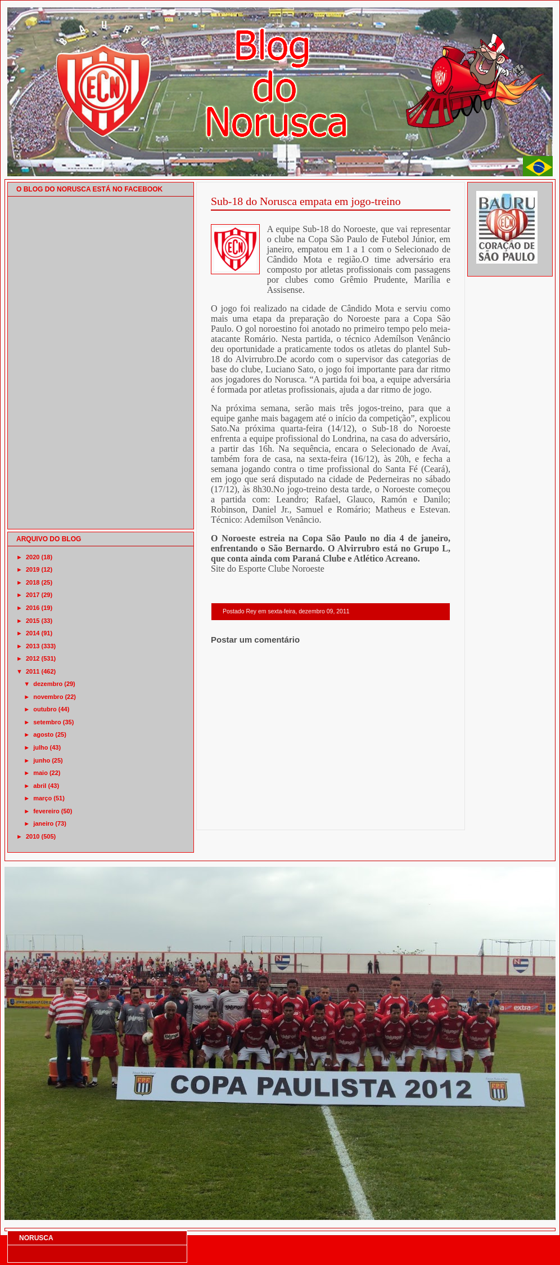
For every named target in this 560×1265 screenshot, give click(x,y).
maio (40, 772)
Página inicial (332, 815)
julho (40, 747)
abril (39, 785)
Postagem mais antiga (421, 815)
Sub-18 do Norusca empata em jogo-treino (306, 201)
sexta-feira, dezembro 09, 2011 (308, 611)
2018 (32, 582)
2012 (32, 658)
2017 (32, 594)
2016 (32, 607)
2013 (32, 646)
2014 (32, 633)
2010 (32, 836)
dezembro (47, 683)
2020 (32, 557)
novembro (48, 696)
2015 (32, 620)
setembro (47, 722)
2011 (32, 671)
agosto (43, 734)
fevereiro (46, 811)
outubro (45, 709)
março (42, 798)
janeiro (43, 823)
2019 (32, 569)
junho (41, 760)
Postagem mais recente (242, 815)
